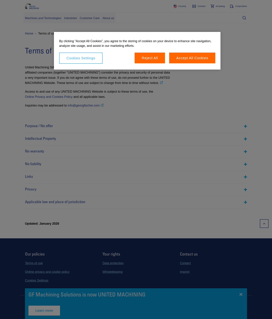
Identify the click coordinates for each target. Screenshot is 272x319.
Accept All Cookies (192, 58)
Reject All (150, 58)
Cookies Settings (80, 58)
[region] (137, 51)
